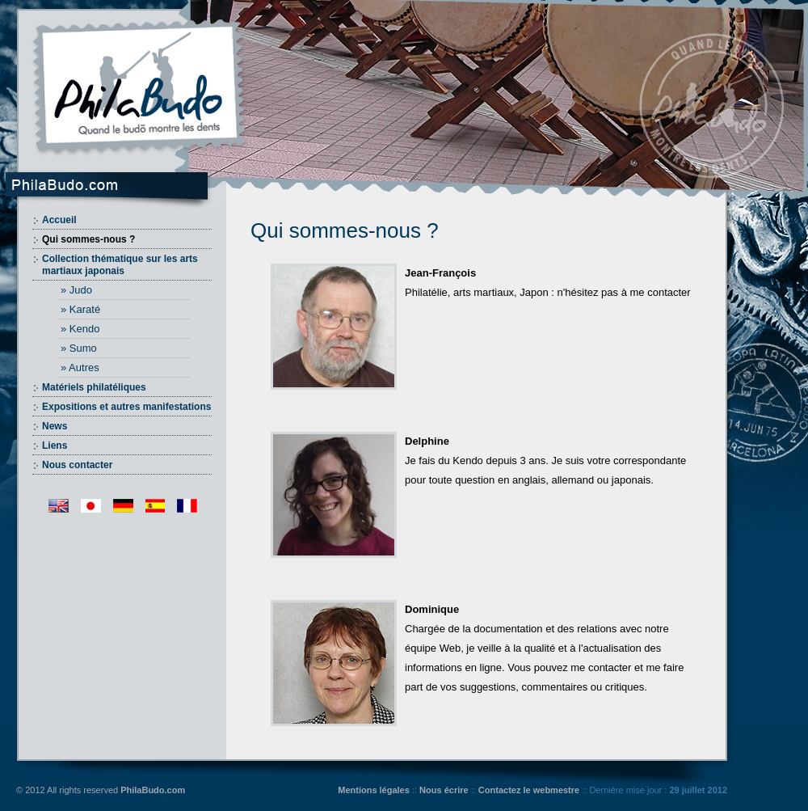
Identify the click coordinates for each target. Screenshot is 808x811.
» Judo (76, 290)
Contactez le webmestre (528, 790)
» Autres (80, 367)
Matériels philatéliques (94, 387)
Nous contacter (77, 465)
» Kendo (80, 329)
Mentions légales (374, 790)
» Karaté (80, 309)
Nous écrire (444, 790)
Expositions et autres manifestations (126, 406)
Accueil (59, 220)
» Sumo (79, 348)
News (54, 426)
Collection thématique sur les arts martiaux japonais (120, 265)
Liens (54, 445)
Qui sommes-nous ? (88, 239)
